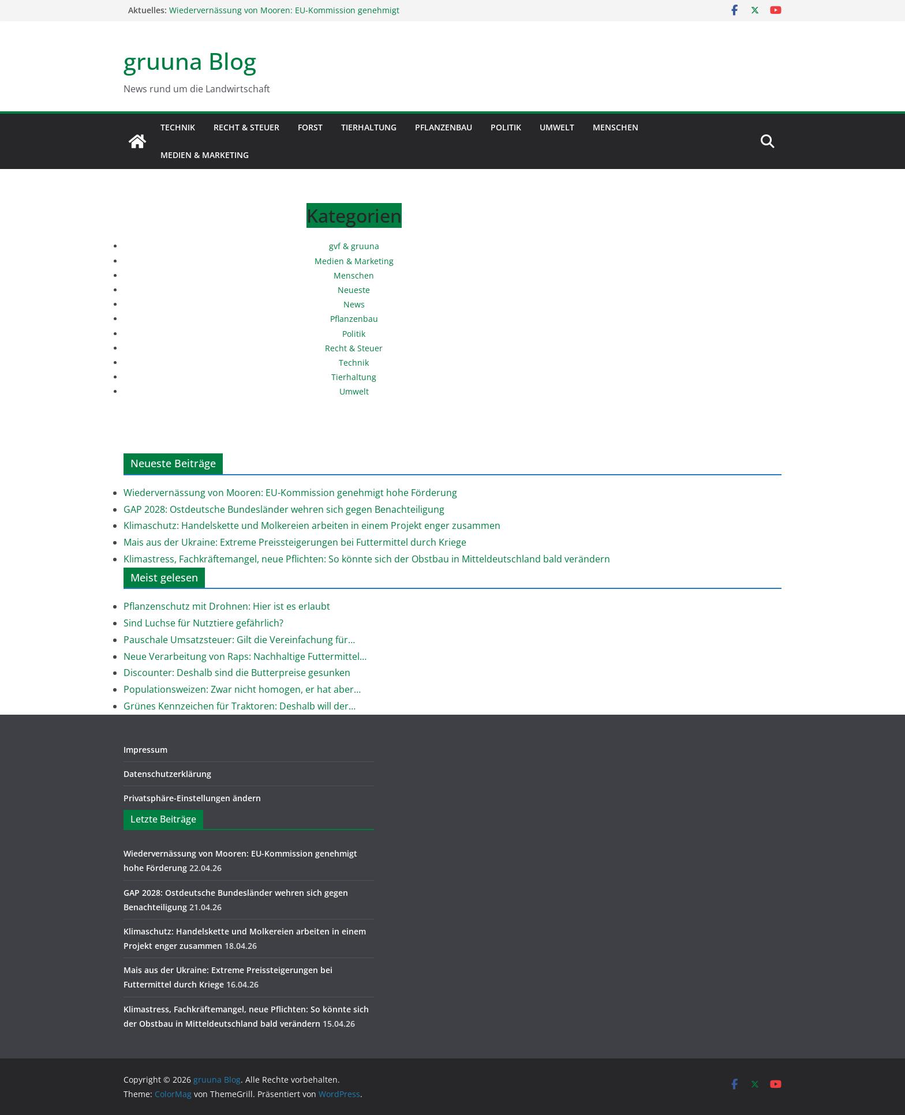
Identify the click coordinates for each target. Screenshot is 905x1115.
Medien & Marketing (204, 154)
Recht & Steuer (246, 127)
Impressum (145, 749)
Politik (506, 127)
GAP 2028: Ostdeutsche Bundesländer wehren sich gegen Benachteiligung (284, 509)
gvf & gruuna (354, 246)
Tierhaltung (369, 127)
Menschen (615, 127)
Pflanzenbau (443, 127)
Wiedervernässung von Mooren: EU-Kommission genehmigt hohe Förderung (290, 492)
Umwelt (557, 127)
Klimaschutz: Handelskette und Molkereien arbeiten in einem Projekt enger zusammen (312, 525)
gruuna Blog (190, 61)
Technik (177, 127)
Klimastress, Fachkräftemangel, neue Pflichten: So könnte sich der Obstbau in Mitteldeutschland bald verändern (367, 559)
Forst (310, 127)
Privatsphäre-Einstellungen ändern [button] (192, 798)
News (354, 304)
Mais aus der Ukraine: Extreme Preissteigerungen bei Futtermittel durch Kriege (295, 542)
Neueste (354, 289)
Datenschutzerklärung (167, 773)
